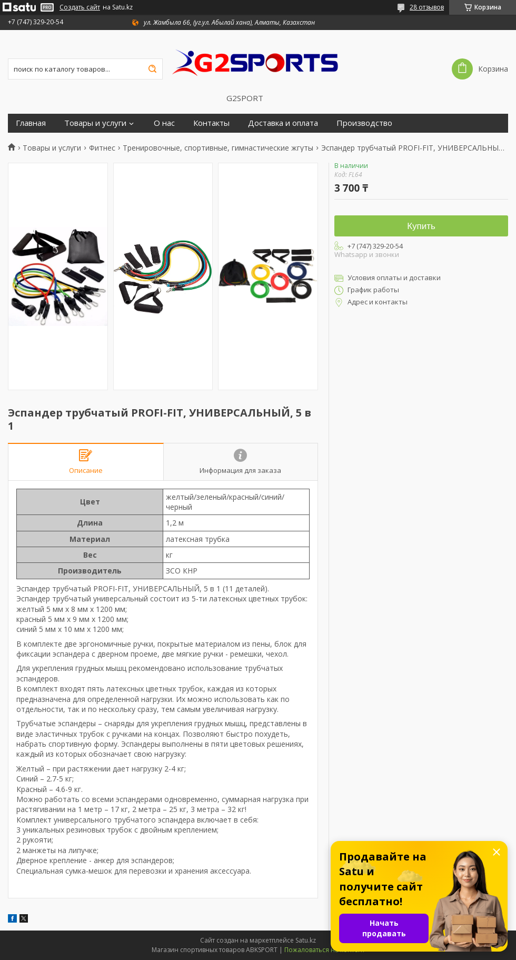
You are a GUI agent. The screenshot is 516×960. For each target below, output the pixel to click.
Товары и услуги (95, 123)
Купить (421, 226)
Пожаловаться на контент (324, 949)
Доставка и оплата (283, 123)
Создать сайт (79, 7)
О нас (164, 123)
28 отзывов (427, 7)
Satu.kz (305, 940)
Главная (31, 123)
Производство (364, 123)
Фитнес (102, 148)
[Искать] (152, 69)
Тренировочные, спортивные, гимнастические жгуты (218, 148)
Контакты (211, 123)
